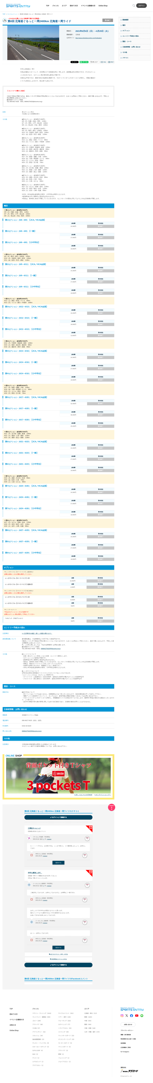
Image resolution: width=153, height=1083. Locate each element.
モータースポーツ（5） (65, 1044)
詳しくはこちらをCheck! (84, 795)
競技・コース (127, 41)
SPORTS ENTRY (18, 5)
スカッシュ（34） (38, 1036)
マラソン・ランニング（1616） (42, 1014)
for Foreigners (125, 1052)
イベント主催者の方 (88, 5)
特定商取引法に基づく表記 (128, 1040)
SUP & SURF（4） (38, 1051)
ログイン (141, 5)
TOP (47, 5)
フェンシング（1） (64, 1059)
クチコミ (125, 58)
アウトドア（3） (63, 1051)
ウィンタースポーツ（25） (66, 1036)
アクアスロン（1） (38, 1066)
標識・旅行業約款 (126, 1035)
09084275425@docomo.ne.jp (50, 648)
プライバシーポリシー (127, 1031)
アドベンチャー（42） (39, 1033)
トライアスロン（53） (65, 1029)
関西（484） (88, 1025)
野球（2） (61, 1055)
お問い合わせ (128, 1025)
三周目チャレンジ (34, 828)
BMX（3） (35, 1055)
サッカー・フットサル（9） (41, 1044)
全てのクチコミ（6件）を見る (58, 955)
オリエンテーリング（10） (66, 1040)
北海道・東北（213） (91, 1014)
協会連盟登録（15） (38, 1040)
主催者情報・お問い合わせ (131, 47)
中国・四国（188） (90, 1029)
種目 (124, 25)
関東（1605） (88, 1018)
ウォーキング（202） (65, 1022)
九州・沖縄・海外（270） (92, 1033)
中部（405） (88, 1022)
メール (103, 62)
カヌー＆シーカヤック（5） (41, 1048)
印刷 (111, 62)
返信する (58, 863)
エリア (64, 5)
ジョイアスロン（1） (65, 1062)
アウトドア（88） (38, 1025)
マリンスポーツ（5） (65, 1048)
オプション (126, 30)
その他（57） (36, 1029)
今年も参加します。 (35, 873)
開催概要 (125, 20)
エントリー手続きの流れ (131, 36)
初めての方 (74, 5)
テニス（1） (36, 1059)
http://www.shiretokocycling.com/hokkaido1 (90, 38)
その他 (125, 52)
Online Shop (102, 5)
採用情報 (123, 1044)
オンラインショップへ (103, 795)
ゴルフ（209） (37, 1022)
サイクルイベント (13, 14)
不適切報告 (49, 839)
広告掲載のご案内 (126, 1048)
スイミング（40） (63, 1033)
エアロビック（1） (38, 1062)
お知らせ (13, 1026)
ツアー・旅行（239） (65, 1018)
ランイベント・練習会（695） (41, 1018)
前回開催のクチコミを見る (58, 960)
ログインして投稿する (58, 817)
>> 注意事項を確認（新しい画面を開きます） (37, 633)
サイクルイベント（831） (66, 1014)
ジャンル (55, 5)
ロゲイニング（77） (64, 1025)
